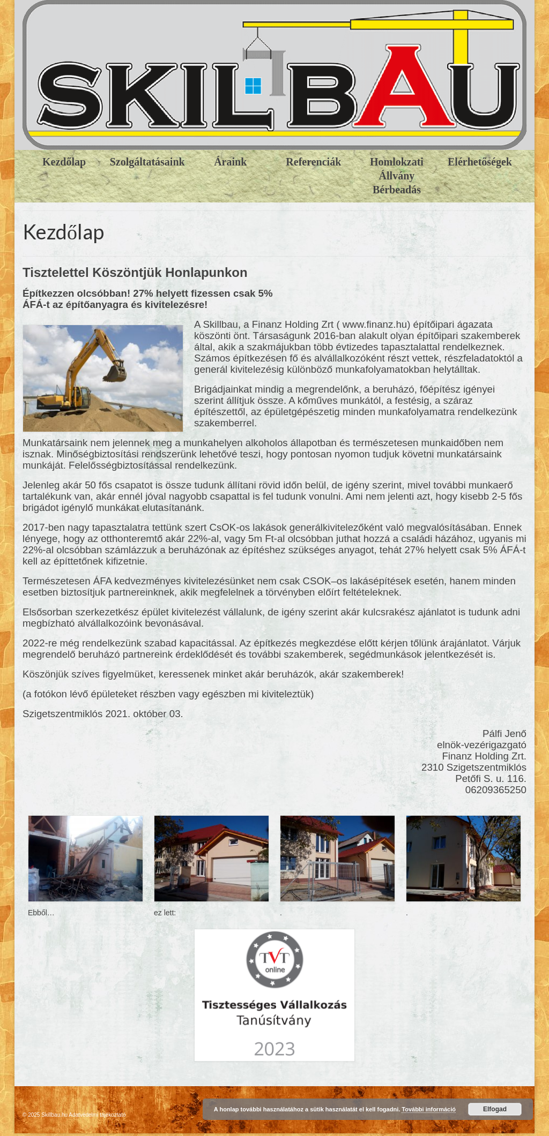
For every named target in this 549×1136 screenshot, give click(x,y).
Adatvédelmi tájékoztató (97, 1115)
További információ (429, 1109)
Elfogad (495, 1109)
